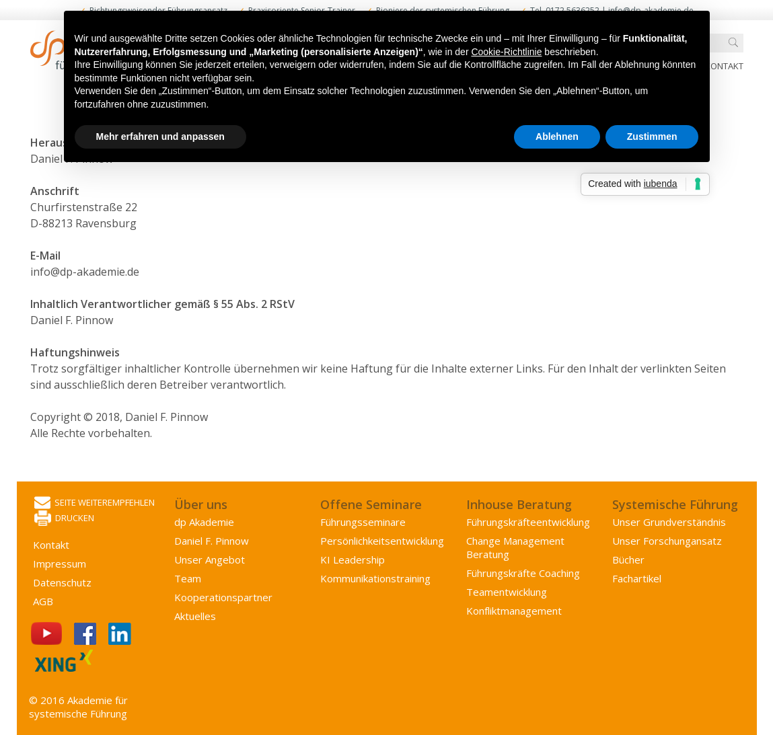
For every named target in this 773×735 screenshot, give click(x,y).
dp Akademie (204, 522)
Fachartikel (636, 578)
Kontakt (724, 66)
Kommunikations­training (375, 578)
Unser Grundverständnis (669, 522)
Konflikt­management (514, 610)
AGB (43, 601)
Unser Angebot (209, 559)
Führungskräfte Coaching (523, 573)
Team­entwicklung (506, 591)
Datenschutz (62, 582)
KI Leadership (352, 559)
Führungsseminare (363, 522)
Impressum (59, 563)
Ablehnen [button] (557, 136)
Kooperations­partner (223, 597)
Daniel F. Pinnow (211, 540)
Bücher (628, 559)
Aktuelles (195, 616)
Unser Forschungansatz (667, 540)
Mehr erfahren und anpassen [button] (160, 136)
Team (187, 578)
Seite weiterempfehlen (94, 503)
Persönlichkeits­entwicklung (382, 540)
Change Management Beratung (515, 547)
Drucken (64, 518)
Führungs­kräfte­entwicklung (528, 522)
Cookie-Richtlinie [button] (506, 51)
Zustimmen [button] (652, 136)
